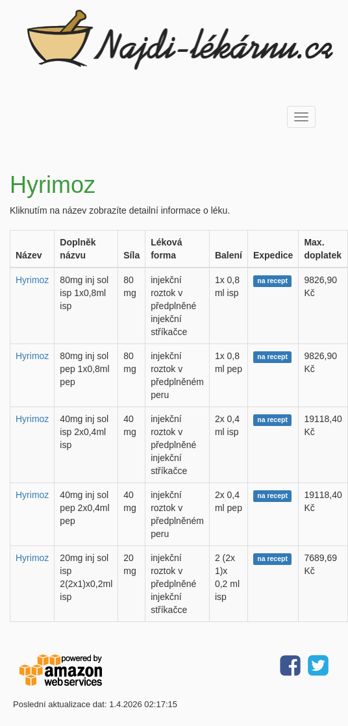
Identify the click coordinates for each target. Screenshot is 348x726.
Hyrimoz (32, 280)
